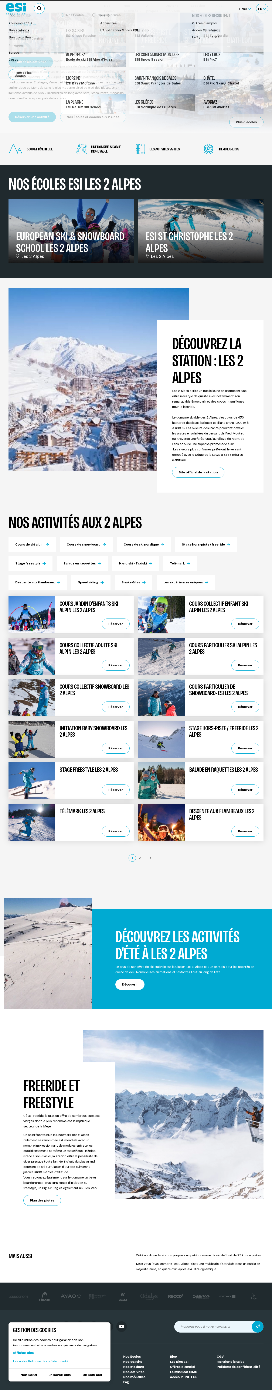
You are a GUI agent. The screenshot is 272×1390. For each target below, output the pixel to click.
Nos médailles (134, 1377)
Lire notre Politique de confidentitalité (40, 1361)
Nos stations (133, 1367)
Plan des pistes (42, 1200)
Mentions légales (230, 1362)
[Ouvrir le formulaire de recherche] (39, 8)
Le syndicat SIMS (183, 1372)
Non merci (29, 1375)
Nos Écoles (132, 1357)
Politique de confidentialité (238, 1367)
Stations (17, 29)
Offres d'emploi (182, 1367)
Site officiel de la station (198, 472)
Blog (173, 1357)
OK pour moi (92, 1375)
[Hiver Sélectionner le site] (245, 8)
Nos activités (133, 1372)
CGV (220, 1357)
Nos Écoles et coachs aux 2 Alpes (93, 117)
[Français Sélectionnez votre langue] (262, 8)
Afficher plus (23, 1353)
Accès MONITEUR (183, 1377)
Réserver (115, 624)
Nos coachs (132, 1362)
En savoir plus (59, 1375)
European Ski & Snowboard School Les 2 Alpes (70, 242)
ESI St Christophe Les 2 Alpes (189, 242)
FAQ (126, 1382)
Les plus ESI (179, 1362)
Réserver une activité (32, 117)
